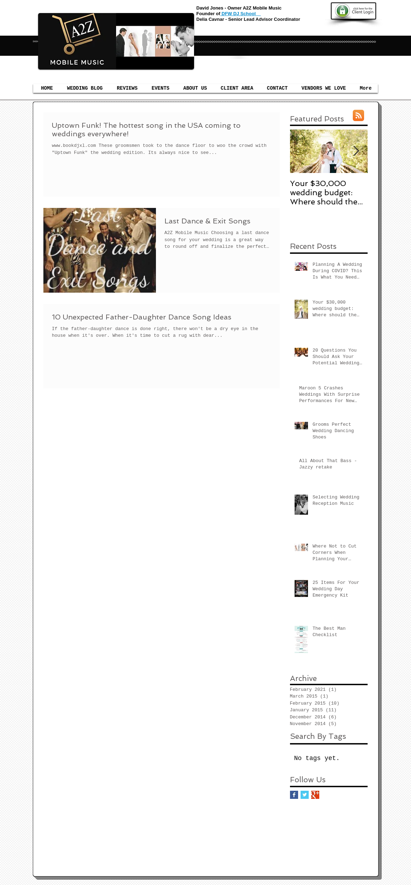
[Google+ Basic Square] (315, 795)
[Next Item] (356, 151)
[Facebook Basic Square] (294, 795)
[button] (161, 88)
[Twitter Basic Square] (305, 795)
